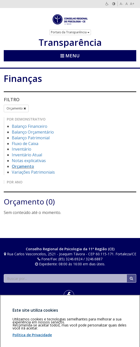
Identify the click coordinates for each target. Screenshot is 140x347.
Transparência (70, 43)
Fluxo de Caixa (25, 143)
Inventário (21, 149)
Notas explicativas (29, 160)
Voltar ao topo (124, 313)
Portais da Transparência (70, 32)
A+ (132, 3)
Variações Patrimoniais (33, 172)
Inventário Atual (27, 155)
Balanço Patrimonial (31, 138)
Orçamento (16, 108)
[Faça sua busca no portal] (65, 278)
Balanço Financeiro (29, 126)
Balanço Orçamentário (33, 132)
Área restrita (16, 313)
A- (121, 3)
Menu (70, 56)
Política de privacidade (46, 313)
